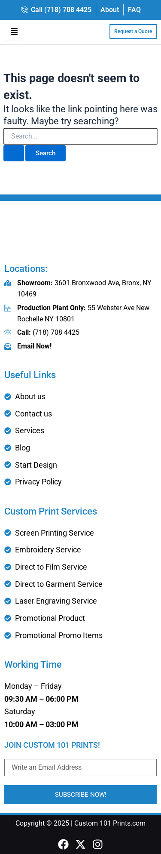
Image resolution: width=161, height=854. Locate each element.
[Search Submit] (13, 153)
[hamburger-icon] (14, 32)
